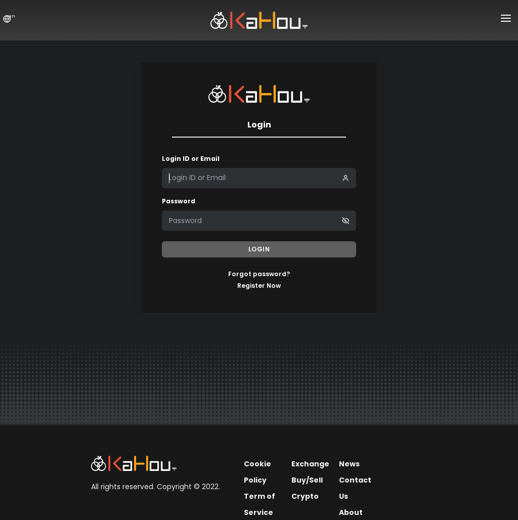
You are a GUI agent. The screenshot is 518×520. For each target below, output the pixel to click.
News (349, 464)
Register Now (259, 285)
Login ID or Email (191, 158)
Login (259, 249)
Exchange (310, 464)
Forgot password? (259, 274)
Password (178, 201)
